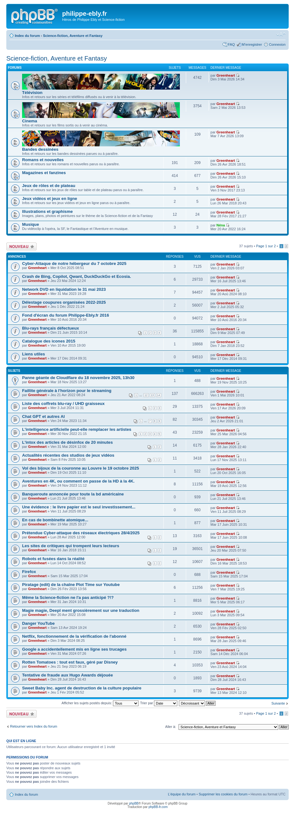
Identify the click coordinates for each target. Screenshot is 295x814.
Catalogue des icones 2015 (48, 341)
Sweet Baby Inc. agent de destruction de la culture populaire (81, 688)
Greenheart (225, 75)
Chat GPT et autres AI (43, 416)
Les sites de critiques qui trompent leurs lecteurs (70, 545)
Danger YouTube (38, 623)
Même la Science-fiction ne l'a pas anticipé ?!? (68, 597)
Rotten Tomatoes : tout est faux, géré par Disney (70, 662)
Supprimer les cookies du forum (223, 794)
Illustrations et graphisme (47, 211)
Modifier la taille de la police (281, 34)
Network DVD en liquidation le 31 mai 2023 (64, 289)
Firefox (29, 571)
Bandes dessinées (40, 149)
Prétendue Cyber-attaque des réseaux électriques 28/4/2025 (80, 532)
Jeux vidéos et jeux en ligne (49, 198)
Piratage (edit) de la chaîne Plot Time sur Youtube (71, 584)
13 (152, 395)
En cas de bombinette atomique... (55, 520)
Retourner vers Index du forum (33, 726)
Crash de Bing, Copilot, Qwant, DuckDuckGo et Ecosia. (76, 276)
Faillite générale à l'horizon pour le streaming (66, 390)
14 (158, 395)
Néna (220, 225)
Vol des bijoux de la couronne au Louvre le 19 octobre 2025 (80, 468)
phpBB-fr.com (158, 807)
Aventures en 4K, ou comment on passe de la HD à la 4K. (78, 481)
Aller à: (170, 727)
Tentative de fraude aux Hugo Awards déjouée (67, 675)
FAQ (231, 44)
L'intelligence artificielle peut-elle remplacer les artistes (76, 429)
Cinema (29, 121)
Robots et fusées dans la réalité (53, 558)
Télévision (32, 92)
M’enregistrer (252, 44)
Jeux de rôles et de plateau (48, 185)
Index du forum (27, 36)
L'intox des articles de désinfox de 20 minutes (67, 442)
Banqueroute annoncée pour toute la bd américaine (73, 494)
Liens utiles (33, 354)
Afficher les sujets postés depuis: (100, 703)
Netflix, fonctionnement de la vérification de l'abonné (74, 636)
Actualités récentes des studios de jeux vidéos (68, 455)
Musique (30, 224)
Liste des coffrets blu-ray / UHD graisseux (63, 403)
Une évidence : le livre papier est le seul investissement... (78, 507)
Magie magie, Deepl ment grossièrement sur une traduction (80, 610)
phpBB (134, 803)
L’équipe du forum (181, 794)
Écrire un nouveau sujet (21, 246)
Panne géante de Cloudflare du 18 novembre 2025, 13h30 (78, 377)
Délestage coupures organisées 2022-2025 (64, 302)
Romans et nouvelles (43, 159)
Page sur (266, 246)
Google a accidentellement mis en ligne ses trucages (74, 649)
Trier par (158, 703)
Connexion (277, 44)
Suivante (278, 703)
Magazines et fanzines (44, 172)
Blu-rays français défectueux (50, 328)
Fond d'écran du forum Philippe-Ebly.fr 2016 (65, 315)
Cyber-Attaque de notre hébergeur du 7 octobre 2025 (74, 263)
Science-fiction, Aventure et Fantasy (73, 36)
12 (146, 395)
